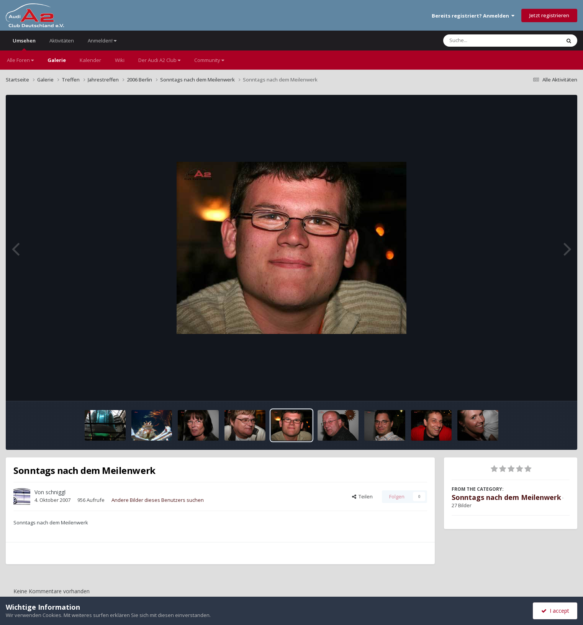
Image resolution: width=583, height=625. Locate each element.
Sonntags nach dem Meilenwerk (506, 497)
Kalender (90, 60)
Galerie (56, 60)
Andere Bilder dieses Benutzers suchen (157, 499)
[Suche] (486, 40)
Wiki (119, 60)
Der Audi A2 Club (159, 60)
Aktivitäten (61, 40)
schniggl (56, 492)
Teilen (362, 496)
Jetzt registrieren (549, 15)
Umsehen (24, 43)
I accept (555, 610)
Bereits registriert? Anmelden (473, 15)
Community (209, 60)
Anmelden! (102, 40)
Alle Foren (20, 60)
